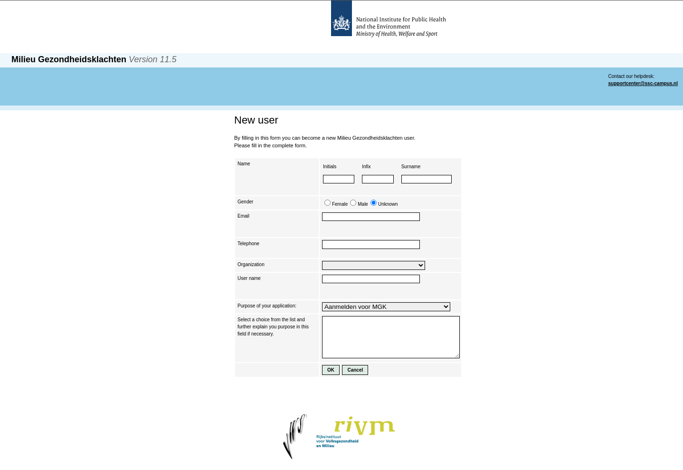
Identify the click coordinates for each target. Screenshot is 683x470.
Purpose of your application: (266, 305)
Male (363, 204)
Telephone (248, 243)
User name (249, 278)
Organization (251, 264)
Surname (411, 166)
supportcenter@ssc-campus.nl (643, 83)
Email (243, 216)
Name (243, 163)
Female (340, 204)
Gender (245, 201)
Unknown (388, 204)
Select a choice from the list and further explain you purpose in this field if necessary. (273, 326)
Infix (366, 166)
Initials (329, 166)
